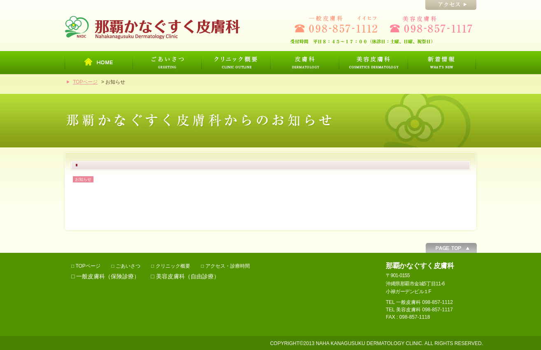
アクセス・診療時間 (227, 266)
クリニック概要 (173, 266)
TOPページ (85, 82)
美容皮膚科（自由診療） (187, 276)
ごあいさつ (128, 266)
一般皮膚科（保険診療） (108, 276)
